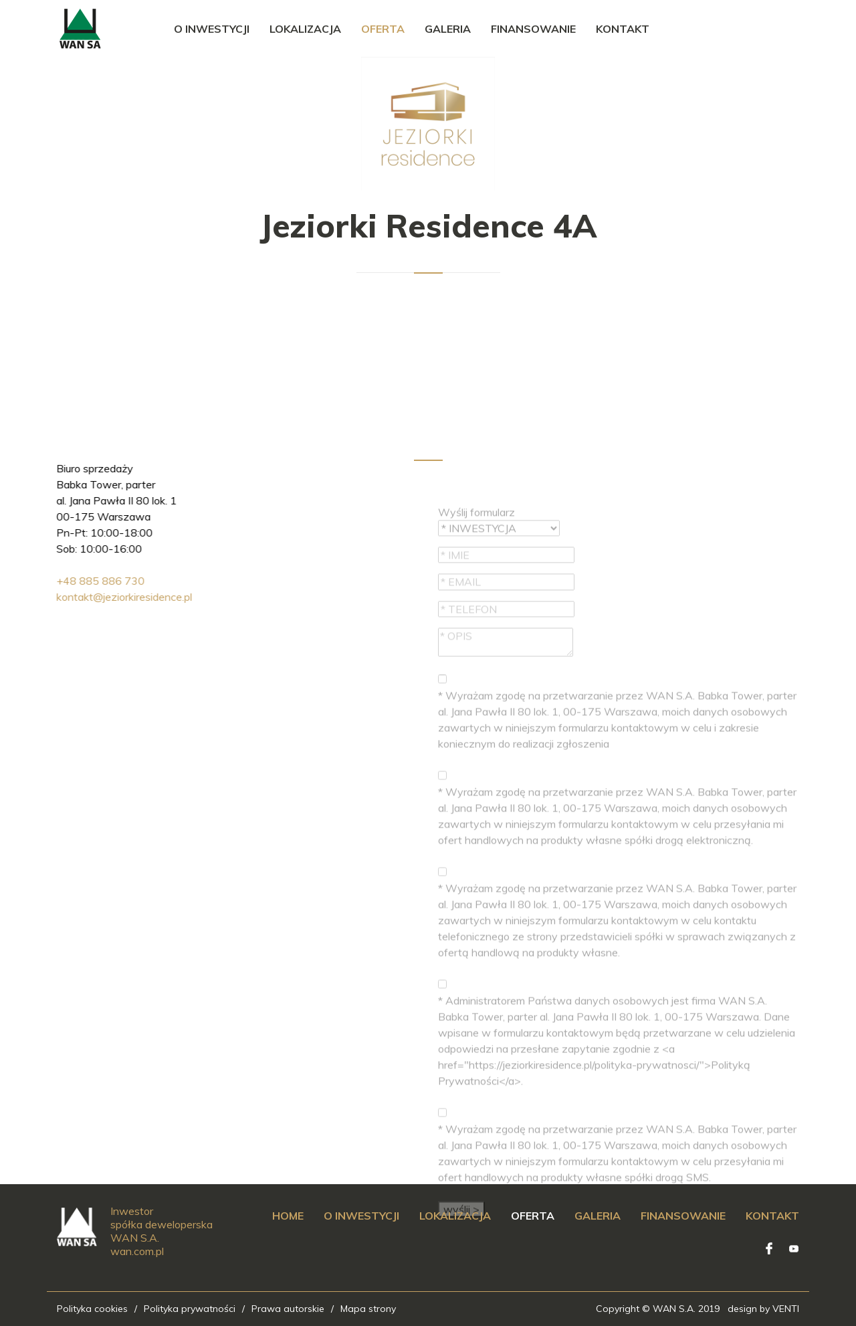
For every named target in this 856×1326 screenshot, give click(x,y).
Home (288, 1215)
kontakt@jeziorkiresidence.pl (72, 596)
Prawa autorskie (287, 1309)
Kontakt (622, 28)
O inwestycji (211, 28)
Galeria (448, 28)
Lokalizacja (305, 28)
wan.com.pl (137, 1251)
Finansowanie (533, 28)
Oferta (383, 28)
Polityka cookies (92, 1309)
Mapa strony (368, 1309)
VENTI (785, 1309)
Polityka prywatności (189, 1309)
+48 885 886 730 (49, 580)
